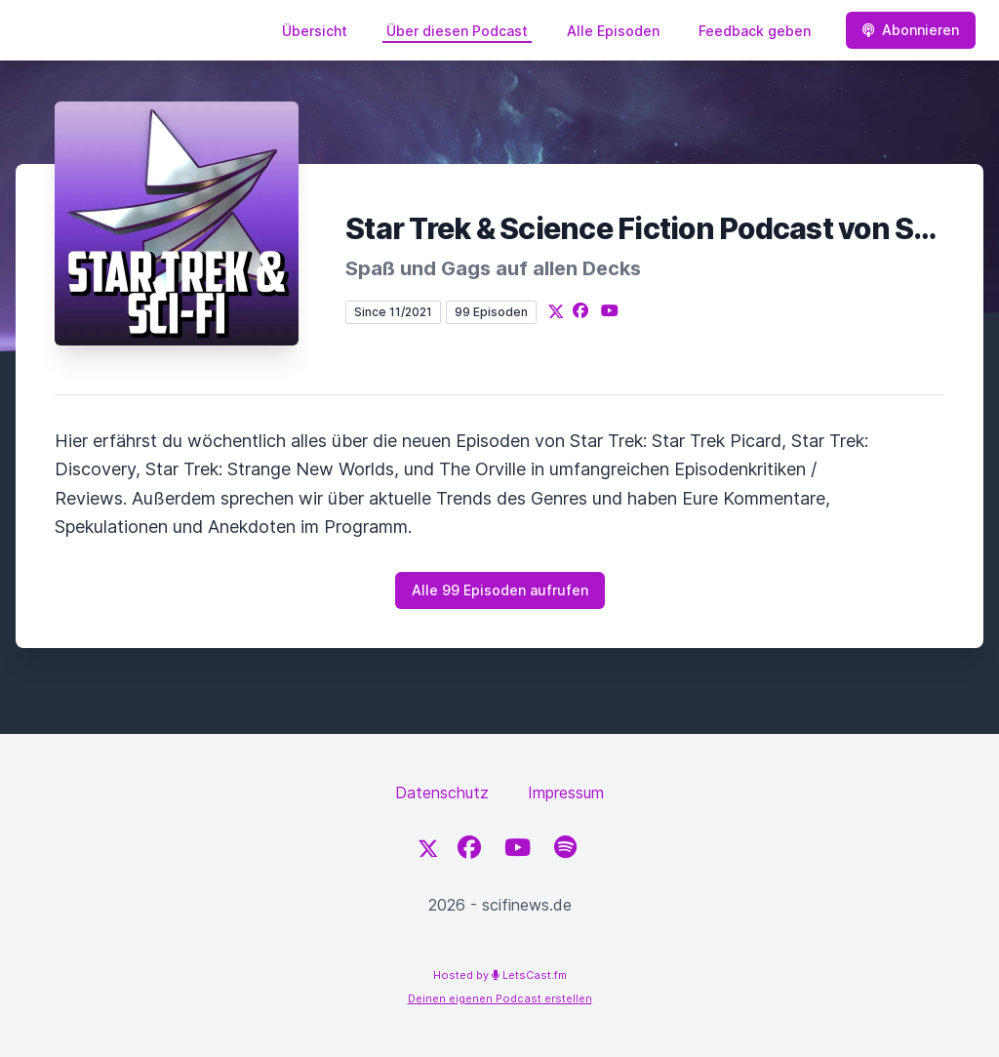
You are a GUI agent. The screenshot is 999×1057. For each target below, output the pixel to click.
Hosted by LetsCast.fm (500, 975)
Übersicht (314, 30)
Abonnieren (910, 29)
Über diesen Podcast (457, 30)
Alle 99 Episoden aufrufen (500, 590)
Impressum (566, 792)
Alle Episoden (613, 30)
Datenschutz (442, 792)
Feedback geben (755, 30)
